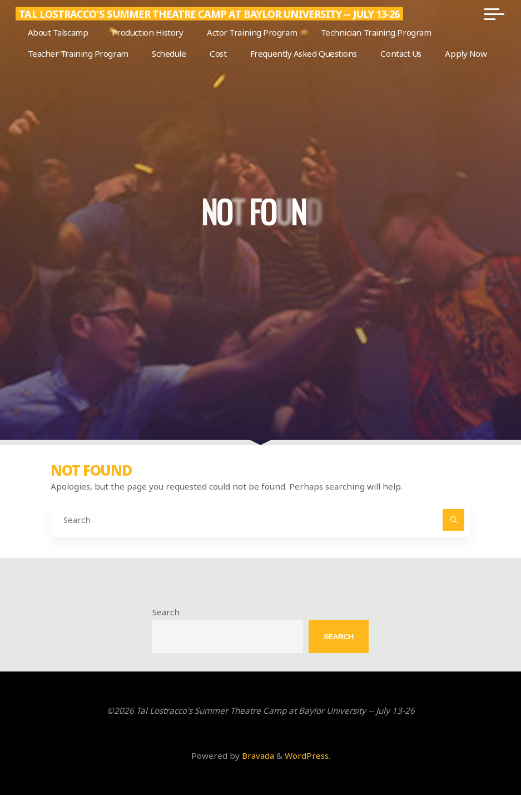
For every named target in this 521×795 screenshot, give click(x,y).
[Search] (454, 520)
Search (166, 612)
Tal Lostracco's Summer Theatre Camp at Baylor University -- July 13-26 (210, 14)
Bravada (257, 755)
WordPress (307, 755)
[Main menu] (493, 13)
